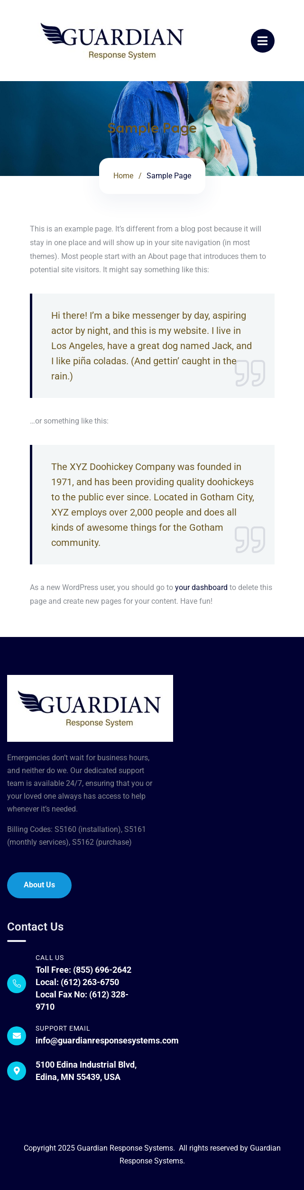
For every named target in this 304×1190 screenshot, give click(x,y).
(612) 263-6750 (90, 982)
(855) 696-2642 (102, 970)
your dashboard (201, 587)
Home (123, 175)
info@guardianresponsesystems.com (107, 1040)
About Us (39, 884)
